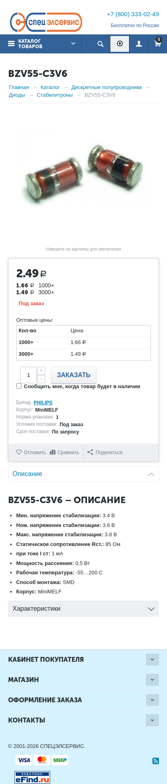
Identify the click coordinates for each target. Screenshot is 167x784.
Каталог (49, 87)
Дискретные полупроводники (107, 87)
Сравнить (68, 452)
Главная (19, 87)
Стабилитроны (55, 95)
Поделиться (104, 452)
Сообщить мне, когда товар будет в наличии (78, 386)
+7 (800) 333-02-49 (133, 14)
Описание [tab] (83, 471)
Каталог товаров (30, 43)
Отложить (35, 452)
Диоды (17, 95)
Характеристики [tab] (83, 606)
